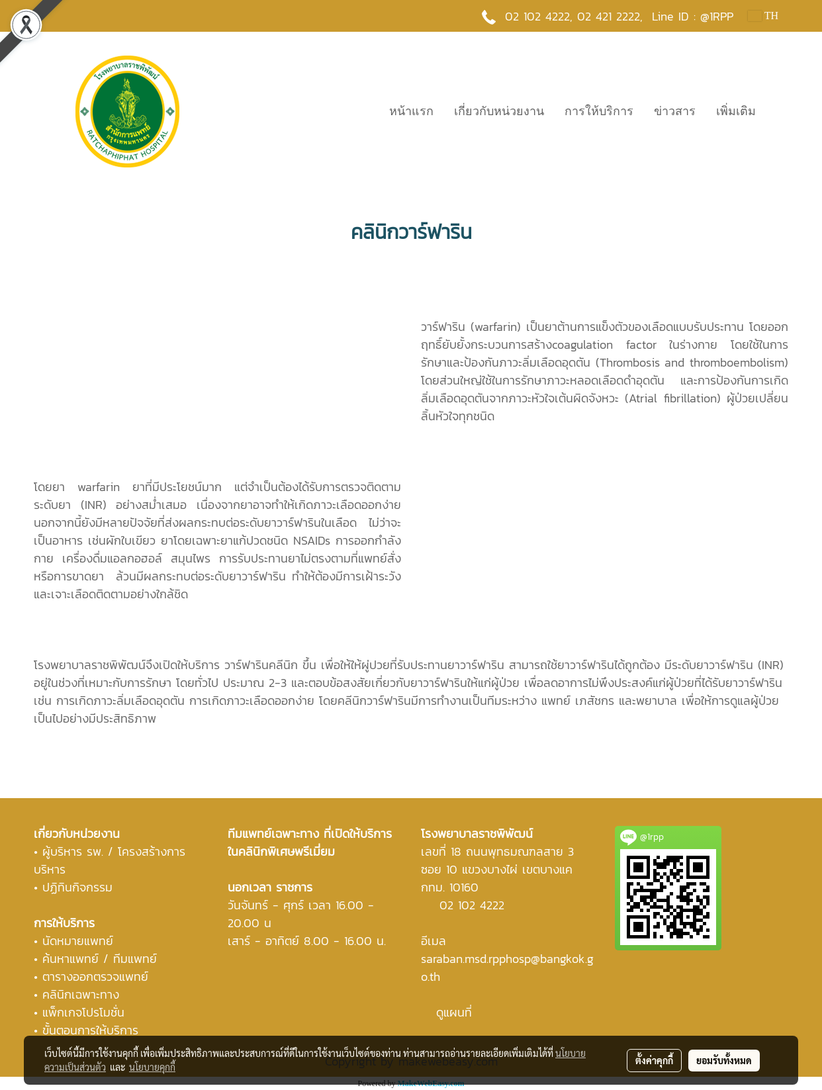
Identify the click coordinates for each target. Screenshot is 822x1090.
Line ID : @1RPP (692, 16)
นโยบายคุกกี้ (152, 1067)
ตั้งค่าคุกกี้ (654, 1060)
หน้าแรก (411, 111)
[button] (777, 111)
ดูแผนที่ (454, 1012)
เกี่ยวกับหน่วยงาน (499, 111)
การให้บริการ (599, 111)
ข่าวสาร (675, 111)
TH (763, 15)
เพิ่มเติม (736, 111)
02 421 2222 (608, 16)
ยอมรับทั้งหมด (724, 1060)
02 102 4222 (471, 905)
